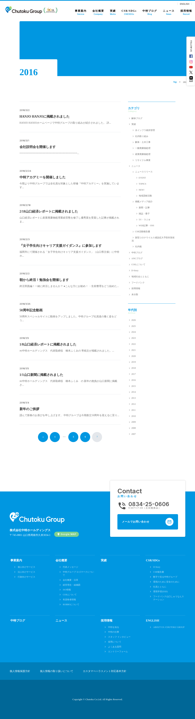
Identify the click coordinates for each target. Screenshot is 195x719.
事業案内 (16, 560)
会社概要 (61, 560)
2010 (133, 416)
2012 (133, 404)
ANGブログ (137, 258)
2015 (133, 386)
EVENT (142, 178)
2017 (133, 374)
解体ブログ (136, 118)
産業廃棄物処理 (142, 154)
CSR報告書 (158, 572)
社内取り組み (141, 136)
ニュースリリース (144, 171)
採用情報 (135, 288)
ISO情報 (67, 589)
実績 (133, 124)
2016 (133, 380)
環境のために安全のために (166, 582)
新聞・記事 (144, 207)
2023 (133, 338)
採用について (114, 642)
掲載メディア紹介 (144, 201)
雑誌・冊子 (144, 213)
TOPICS (142, 184)
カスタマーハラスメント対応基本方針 (104, 671)
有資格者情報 (69, 599)
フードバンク (138, 282)
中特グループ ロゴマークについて (78, 573)
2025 (133, 326)
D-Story (135, 270)
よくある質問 (114, 646)
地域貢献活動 (145, 195)
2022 (133, 344)
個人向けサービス (26, 567)
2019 (133, 362)
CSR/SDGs (153, 560)
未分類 (134, 294)
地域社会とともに (140, 276)
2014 (133, 392)
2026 (133, 320)
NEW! (141, 190)
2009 (133, 422)
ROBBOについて (71, 604)
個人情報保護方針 (20, 671)
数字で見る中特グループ (165, 577)
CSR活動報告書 (142, 231)
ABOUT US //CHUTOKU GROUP (168, 627)
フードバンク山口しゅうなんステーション (168, 598)
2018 (133, 368)
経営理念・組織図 (71, 585)
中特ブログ (136, 252)
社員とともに (159, 586)
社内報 (138, 246)
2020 (133, 356)
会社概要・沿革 (70, 580)
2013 (133, 398)
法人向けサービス (26, 572)
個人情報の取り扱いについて (56, 671)
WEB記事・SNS (146, 225)
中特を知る (113, 627)
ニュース (135, 166)
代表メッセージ (70, 567)
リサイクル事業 (142, 160)
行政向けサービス (26, 577)
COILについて (138, 264)
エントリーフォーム (118, 651)
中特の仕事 (113, 632)
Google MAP (68, 534)
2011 (133, 410)
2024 (133, 332)
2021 (133, 350)
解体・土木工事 (142, 142)
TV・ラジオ (144, 219)
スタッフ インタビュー (119, 637)
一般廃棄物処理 (142, 148)
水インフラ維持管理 (145, 130)
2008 (133, 428)
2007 (133, 434)
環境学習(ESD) (160, 591)
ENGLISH (184, 4)
